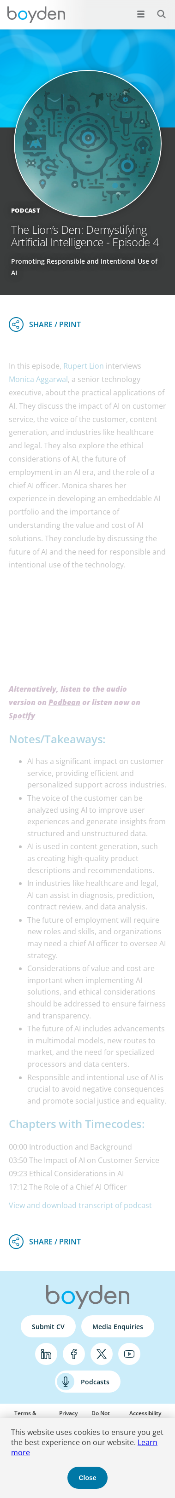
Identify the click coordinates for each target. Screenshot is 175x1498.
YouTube (129, 1354)
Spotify (22, 716)
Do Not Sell (100, 1417)
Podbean (64, 702)
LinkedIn (46, 1354)
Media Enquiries (117, 1326)
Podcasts (95, 1381)
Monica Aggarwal (38, 379)
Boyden (36, 14)
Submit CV (48, 1326)
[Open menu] (141, 14)
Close (87, 1477)
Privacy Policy (68, 1417)
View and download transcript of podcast (80, 1205)
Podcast (25, 210)
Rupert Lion (83, 366)
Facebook (74, 1354)
